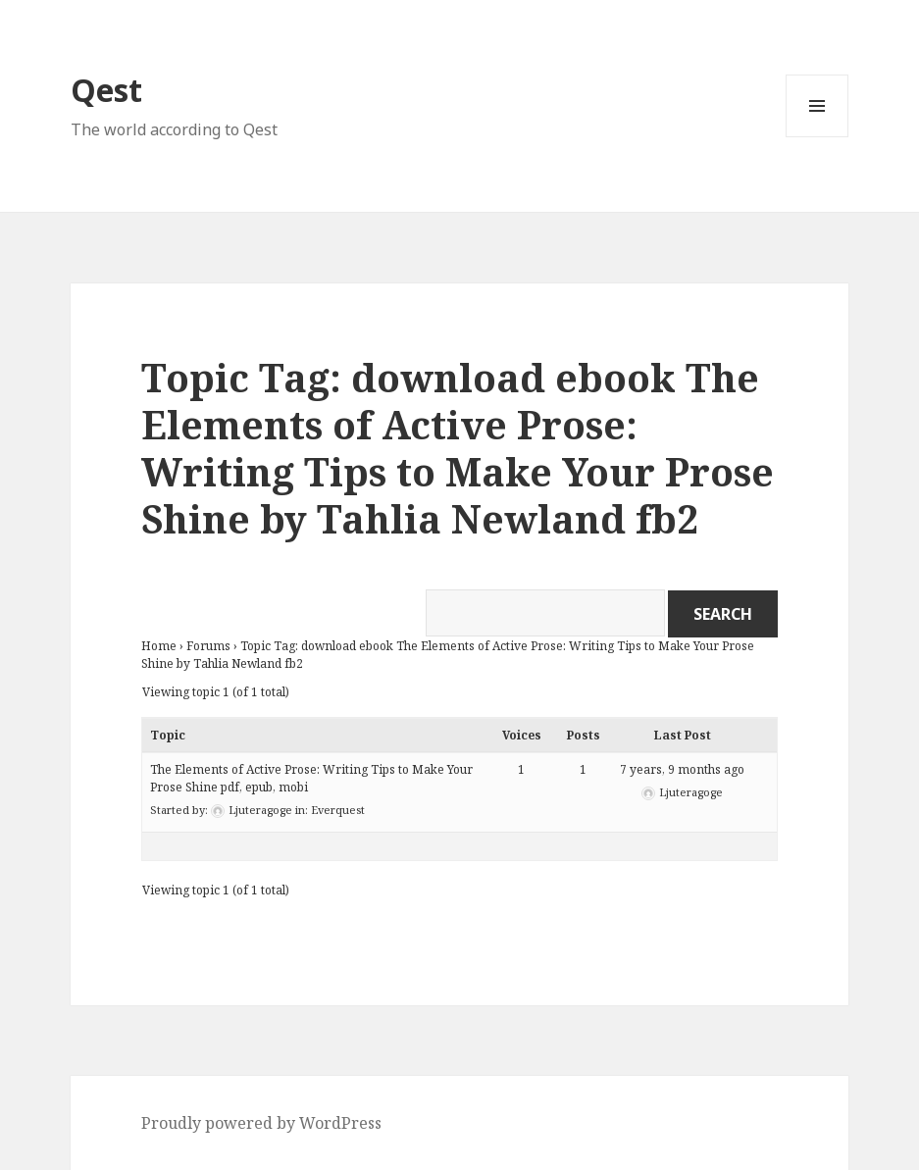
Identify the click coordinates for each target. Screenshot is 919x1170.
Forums (208, 645)
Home (159, 645)
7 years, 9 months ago (682, 769)
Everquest (338, 809)
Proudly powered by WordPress (261, 1123)
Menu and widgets (817, 136)
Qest (106, 90)
